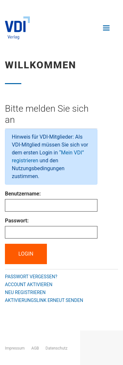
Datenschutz (57, 348)
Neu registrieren (25, 292)
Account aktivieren (28, 284)
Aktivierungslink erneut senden (44, 300)
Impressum (15, 348)
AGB (35, 348)
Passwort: (17, 220)
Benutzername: (23, 194)
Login (25, 254)
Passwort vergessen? (31, 276)
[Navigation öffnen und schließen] (106, 28)
